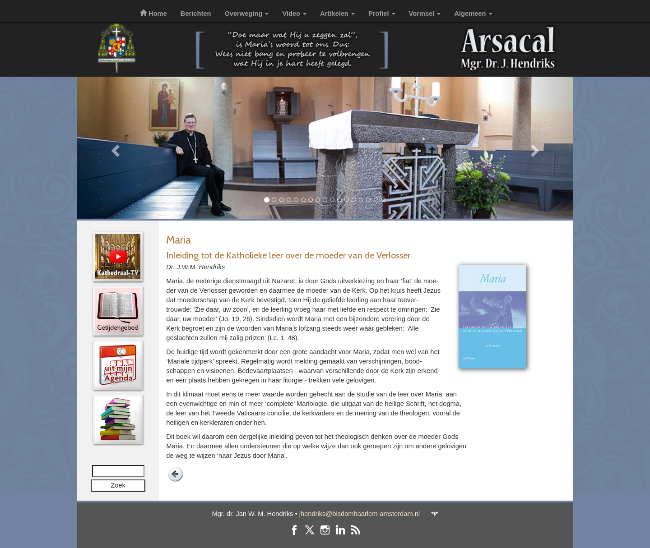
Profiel (381, 13)
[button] (114, 148)
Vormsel (425, 13)
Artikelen (337, 13)
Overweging (246, 13)
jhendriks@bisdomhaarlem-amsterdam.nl (359, 513)
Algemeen (473, 13)
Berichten (196, 13)
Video (294, 13)
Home (153, 13)
